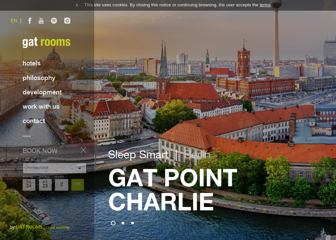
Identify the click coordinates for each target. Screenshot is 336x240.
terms (265, 4)
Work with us (41, 107)
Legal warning (57, 227)
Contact (34, 121)
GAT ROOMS (29, 227)
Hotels (32, 63)
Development (42, 92)
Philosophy (39, 78)
